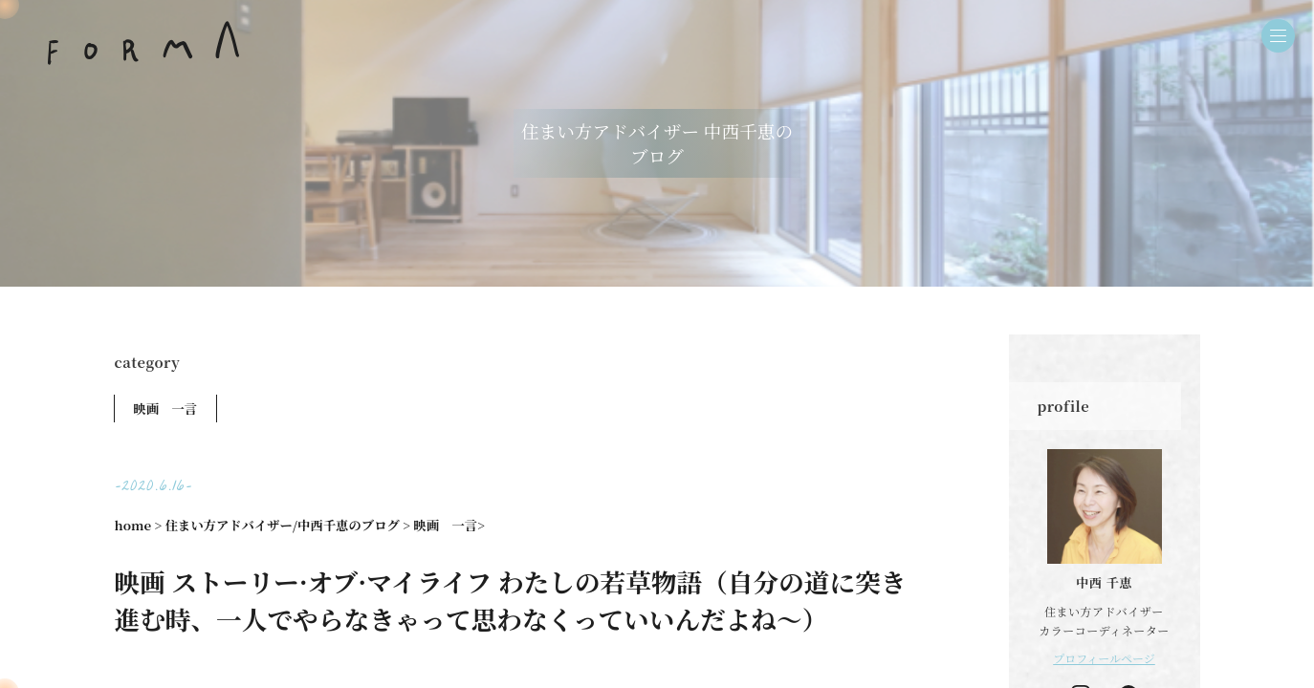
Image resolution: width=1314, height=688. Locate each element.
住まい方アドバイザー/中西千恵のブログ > (287, 525)
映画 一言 (166, 408)
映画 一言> (449, 525)
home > (139, 525)
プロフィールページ (1104, 658)
